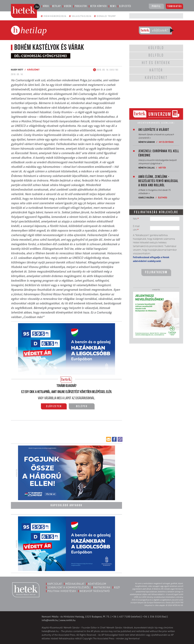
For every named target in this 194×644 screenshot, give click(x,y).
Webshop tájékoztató (95, 591)
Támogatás (174, 6)
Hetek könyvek (98, 6)
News (113, 6)
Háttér (162, 167)
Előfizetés (125, 6)
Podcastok (81, 6)
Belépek (82, 406)
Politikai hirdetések (61, 591)
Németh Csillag (146, 167)
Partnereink (101, 587)
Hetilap (56, 6)
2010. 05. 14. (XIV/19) (105, 70)
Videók (68, 6)
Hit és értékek (166, 142)
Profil (156, 6)
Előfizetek (54, 406)
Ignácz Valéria (146, 197)
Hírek (46, 6)
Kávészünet (33, 69)
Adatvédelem (97, 583)
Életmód (162, 197)
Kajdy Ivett (17, 69)
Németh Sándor (146, 142)
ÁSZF (117, 587)
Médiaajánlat (74, 583)
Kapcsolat (54, 583)
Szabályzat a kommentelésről (68, 587)
